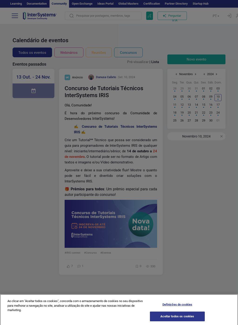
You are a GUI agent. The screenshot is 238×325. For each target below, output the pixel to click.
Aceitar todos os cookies (177, 319)
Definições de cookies (177, 307)
